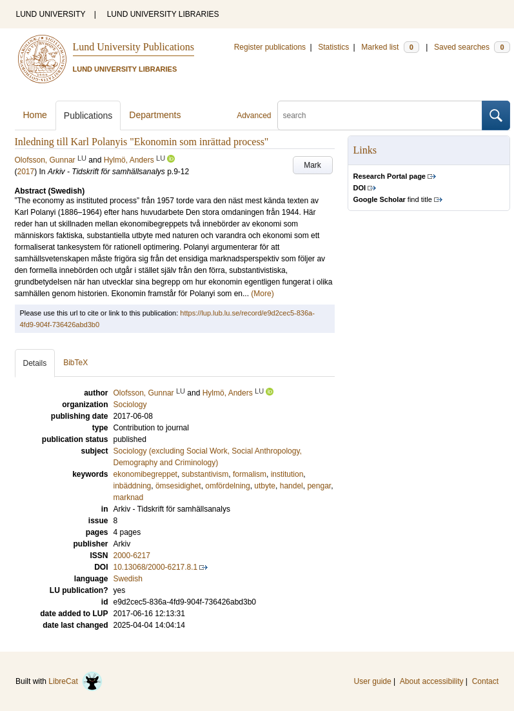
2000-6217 (132, 555)
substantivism (205, 474)
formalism (249, 474)
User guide (372, 681)
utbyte (264, 485)
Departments (155, 115)
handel (291, 485)
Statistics (333, 47)
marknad (129, 497)
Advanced (254, 115)
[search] (379, 115)
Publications (88, 115)
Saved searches (472, 47)
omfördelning (227, 485)
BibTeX (75, 362)
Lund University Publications (133, 46)
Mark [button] (312, 165)
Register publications (270, 47)
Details (35, 363)
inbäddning (133, 485)
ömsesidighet (178, 485)
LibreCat (75, 681)
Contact (485, 681)
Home (35, 115)
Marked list (390, 47)
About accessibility (432, 681)
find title (392, 199)
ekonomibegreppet (145, 474)
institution (287, 474)
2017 (26, 171)
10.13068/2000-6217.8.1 (156, 567)
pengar (319, 485)
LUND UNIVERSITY (51, 14)
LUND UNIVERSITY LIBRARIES (163, 14)
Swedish (128, 578)
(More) (262, 293)
